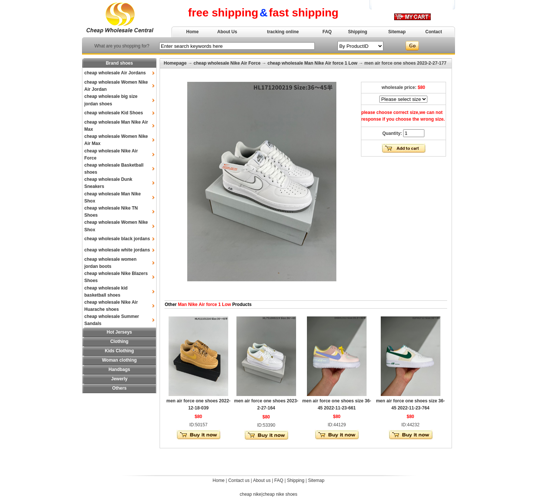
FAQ (327, 31)
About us (261, 480)
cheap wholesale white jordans (117, 250)
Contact (433, 31)
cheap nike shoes (280, 494)
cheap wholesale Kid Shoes (113, 112)
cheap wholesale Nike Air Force (227, 63)
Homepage (175, 63)
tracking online (283, 31)
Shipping (357, 31)
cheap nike (250, 494)
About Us (227, 31)
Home (192, 31)
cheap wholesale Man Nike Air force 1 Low (312, 63)
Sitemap (397, 31)
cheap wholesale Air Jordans (115, 72)
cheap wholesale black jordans (117, 238)
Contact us (238, 480)
